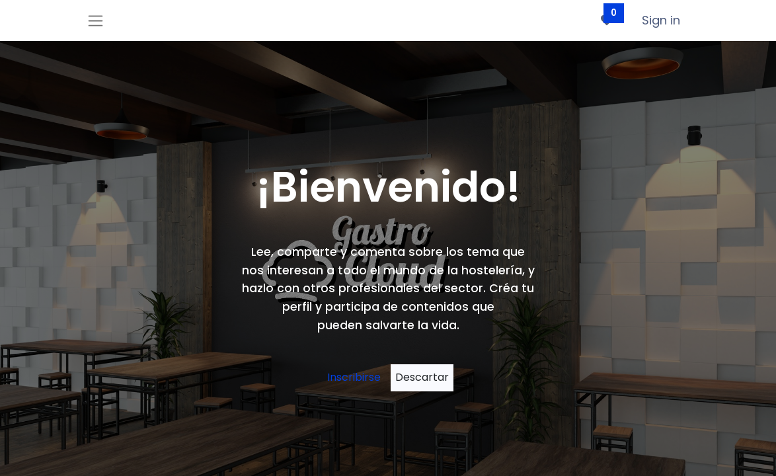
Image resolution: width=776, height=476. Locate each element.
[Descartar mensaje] (422, 377)
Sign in (661, 20)
